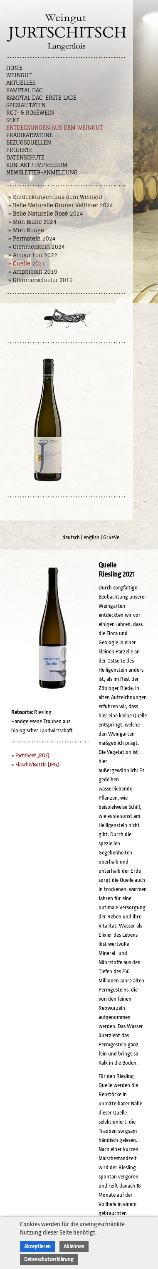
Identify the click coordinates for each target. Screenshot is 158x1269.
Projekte (19, 150)
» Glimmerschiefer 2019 (40, 280)
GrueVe (111, 537)
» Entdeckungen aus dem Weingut (55, 197)
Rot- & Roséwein (30, 113)
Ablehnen (74, 1246)
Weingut (19, 75)
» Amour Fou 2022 (32, 255)
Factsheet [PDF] (32, 755)
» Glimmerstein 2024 (36, 247)
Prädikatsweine (29, 135)
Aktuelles (20, 83)
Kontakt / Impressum (36, 165)
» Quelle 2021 (26, 263)
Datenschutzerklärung (49, 1259)
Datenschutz (25, 157)
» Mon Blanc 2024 (32, 222)
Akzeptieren (37, 1246)
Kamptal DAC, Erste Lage (41, 98)
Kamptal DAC (24, 90)
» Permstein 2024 (32, 238)
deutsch (71, 537)
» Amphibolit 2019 (32, 272)
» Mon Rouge (26, 230)
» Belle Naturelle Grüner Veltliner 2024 (60, 205)
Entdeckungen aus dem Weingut (54, 128)
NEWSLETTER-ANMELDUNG (42, 172)
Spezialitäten (26, 105)
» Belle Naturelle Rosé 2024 (45, 213)
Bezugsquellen (28, 142)
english (91, 537)
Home (14, 68)
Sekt (12, 120)
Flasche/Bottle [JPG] (37, 764)
